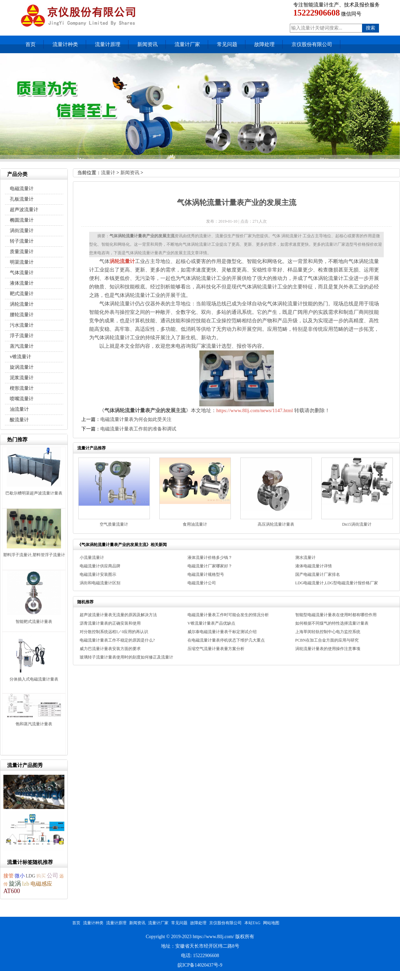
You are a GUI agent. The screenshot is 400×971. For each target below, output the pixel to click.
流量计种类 (65, 44)
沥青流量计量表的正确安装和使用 (110, 623)
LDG (30, 875)
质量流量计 (22, 251)
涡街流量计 (22, 230)
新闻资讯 (147, 44)
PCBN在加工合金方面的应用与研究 (327, 640)
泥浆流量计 (22, 377)
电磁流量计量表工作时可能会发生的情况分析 (228, 614)
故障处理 (264, 44)
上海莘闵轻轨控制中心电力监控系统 (327, 631)
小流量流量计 (92, 557)
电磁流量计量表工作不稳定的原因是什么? (117, 640)
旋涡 (15, 883)
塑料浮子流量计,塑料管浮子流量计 (34, 554)
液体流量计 (22, 283)
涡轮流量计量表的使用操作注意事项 (327, 648)
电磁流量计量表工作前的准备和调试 (138, 428)
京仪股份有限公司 (312, 44)
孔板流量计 (22, 199)
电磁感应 (41, 884)
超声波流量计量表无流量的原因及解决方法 (118, 614)
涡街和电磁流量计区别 (100, 583)
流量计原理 (107, 44)
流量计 (108, 172)
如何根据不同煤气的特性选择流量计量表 (331, 623)
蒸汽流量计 (22, 346)
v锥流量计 (20, 356)
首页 (30, 44)
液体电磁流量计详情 (313, 566)
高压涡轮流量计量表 (276, 524)
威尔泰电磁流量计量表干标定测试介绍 (222, 631)
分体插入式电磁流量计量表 (33, 679)
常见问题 (227, 44)
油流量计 (19, 409)
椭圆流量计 (22, 220)
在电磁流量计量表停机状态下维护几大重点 (226, 640)
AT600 (11, 891)
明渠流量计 (22, 262)
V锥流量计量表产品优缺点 (211, 623)
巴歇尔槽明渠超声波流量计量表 (33, 493)
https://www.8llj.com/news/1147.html (254, 410)
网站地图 (271, 923)
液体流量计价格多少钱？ (209, 557)
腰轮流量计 (22, 314)
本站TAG (252, 923)
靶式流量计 (22, 293)
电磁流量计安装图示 (98, 574)
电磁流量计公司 (201, 583)
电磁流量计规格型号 (205, 574)
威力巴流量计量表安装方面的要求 (110, 648)
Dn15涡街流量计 (357, 524)
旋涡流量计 (22, 367)
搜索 (370, 28)
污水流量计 (22, 325)
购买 (41, 875)
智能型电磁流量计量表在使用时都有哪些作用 (336, 614)
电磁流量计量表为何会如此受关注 (136, 419)
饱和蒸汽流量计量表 (34, 724)
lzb (25, 883)
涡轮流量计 (22, 304)
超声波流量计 (24, 209)
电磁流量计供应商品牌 (100, 566)
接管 (8, 875)
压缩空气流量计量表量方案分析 (215, 648)
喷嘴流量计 (22, 398)
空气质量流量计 (114, 524)
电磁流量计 (22, 188)
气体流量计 (22, 272)
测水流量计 (305, 557)
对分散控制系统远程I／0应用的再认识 (114, 631)
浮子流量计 (22, 335)
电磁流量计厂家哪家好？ (209, 566)
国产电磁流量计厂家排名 (317, 574)
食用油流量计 (195, 524)
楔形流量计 (22, 388)
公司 (52, 875)
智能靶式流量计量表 (34, 621)
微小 (20, 875)
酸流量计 (19, 419)
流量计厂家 (187, 44)
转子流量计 (22, 241)
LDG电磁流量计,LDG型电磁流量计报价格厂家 (336, 583)
